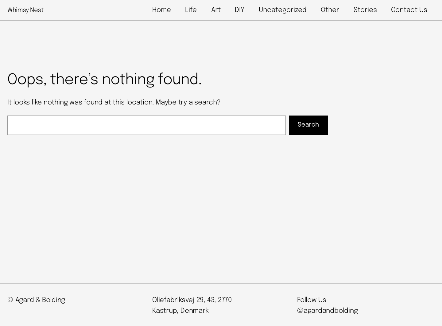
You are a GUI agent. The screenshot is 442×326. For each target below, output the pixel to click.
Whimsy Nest (25, 10)
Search (308, 125)
